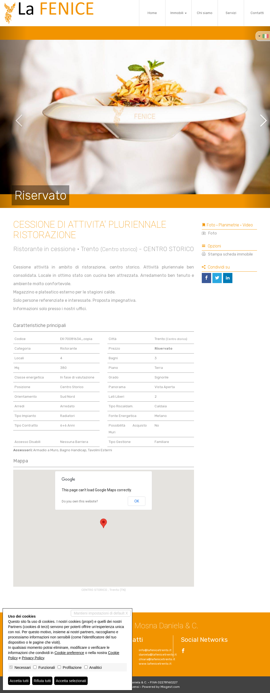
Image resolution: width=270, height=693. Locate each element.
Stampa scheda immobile (227, 254)
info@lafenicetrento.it (155, 650)
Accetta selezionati (71, 681)
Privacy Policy (33, 658)
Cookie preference (69, 653)
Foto (209, 233)
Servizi (231, 13)
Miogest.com (170, 687)
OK (136, 501)
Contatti (257, 13)
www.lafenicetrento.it (155, 663)
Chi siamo (204, 13)
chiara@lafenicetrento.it (157, 659)
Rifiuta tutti (42, 681)
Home (152, 13)
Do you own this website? (80, 501)
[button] (13, 117)
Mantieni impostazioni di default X (101, 613)
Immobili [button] (178, 13)
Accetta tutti (19, 681)
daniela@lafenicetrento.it (158, 654)
